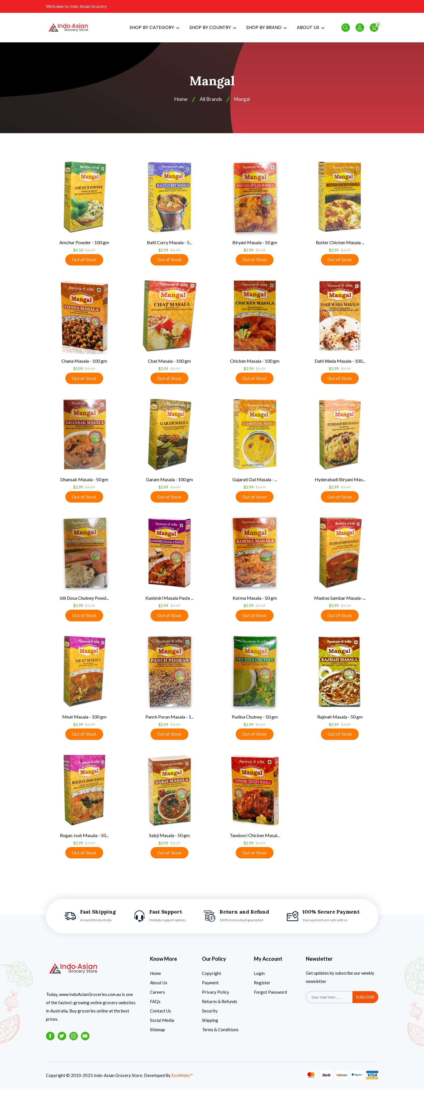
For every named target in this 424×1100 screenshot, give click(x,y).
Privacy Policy (215, 1003)
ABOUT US (311, 30)
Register (262, 994)
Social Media (162, 1031)
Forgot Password (270, 1003)
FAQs (155, 1012)
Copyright (211, 984)
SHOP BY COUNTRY (212, 30)
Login (259, 984)
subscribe (365, 1008)
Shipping (210, 1031)
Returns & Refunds (219, 1012)
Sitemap (157, 1040)
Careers (157, 1003)
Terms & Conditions (220, 1040)
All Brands (210, 104)
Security (210, 1022)
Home (155, 984)
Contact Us (160, 1022)
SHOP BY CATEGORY (154, 30)
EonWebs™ (182, 1086)
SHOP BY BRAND (266, 30)
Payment (210, 994)
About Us (158, 994)
